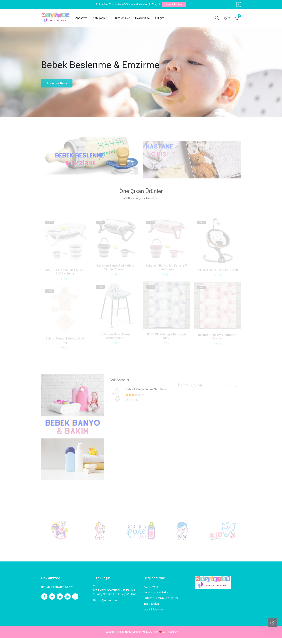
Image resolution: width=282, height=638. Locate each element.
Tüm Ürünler (122, 18)
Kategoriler (101, 18)
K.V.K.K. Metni (151, 586)
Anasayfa (81, 18)
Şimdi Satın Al (174, 4)
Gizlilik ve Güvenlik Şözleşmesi (161, 598)
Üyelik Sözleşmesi (154, 609)
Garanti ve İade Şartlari (156, 592)
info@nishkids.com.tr (109, 600)
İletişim (159, 18)
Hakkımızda (142, 18)
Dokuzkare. (172, 632)
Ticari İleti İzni (151, 603)
